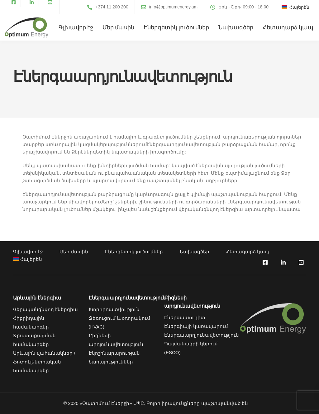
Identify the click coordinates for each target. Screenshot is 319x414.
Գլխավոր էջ (76, 27)
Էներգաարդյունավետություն (201, 335)
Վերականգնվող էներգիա (45, 309)
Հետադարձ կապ (288, 27)
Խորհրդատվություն (114, 309)
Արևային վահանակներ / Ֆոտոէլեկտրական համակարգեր (44, 361)
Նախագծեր (235, 27)
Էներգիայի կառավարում (196, 326)
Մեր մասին (118, 27)
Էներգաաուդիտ (184, 317)
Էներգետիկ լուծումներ (176, 27)
